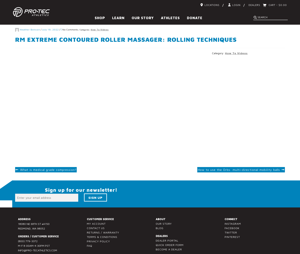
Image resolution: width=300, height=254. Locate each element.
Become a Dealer (169, 237)
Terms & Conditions (102, 225)
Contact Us (96, 216)
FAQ (89, 234)
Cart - (277, 5)
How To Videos (236, 41)
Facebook (232, 216)
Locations (212, 5)
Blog (159, 216)
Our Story (143, 18)
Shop (100, 18)
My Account (96, 212)
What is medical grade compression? (48, 158)
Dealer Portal (167, 229)
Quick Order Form (169, 233)
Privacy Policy (98, 229)
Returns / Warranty (103, 221)
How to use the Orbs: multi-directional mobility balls (239, 158)
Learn (118, 18)
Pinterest (232, 225)
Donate (194, 18)
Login (236, 5)
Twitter (231, 221)
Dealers (254, 5)
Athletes (170, 18)
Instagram (233, 212)
